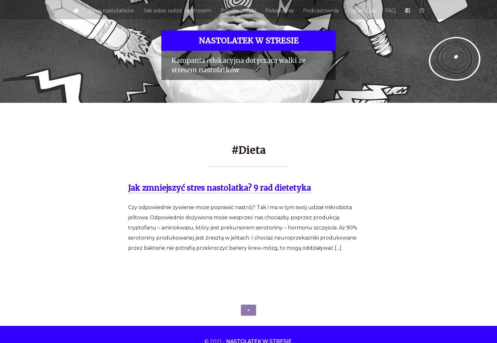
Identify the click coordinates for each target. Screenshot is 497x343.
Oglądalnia (362, 11)
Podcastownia (321, 11)
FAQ (390, 11)
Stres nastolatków (111, 11)
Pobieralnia (279, 11)
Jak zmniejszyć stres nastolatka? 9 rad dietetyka (219, 188)
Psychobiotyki (238, 11)
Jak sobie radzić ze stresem (177, 11)
